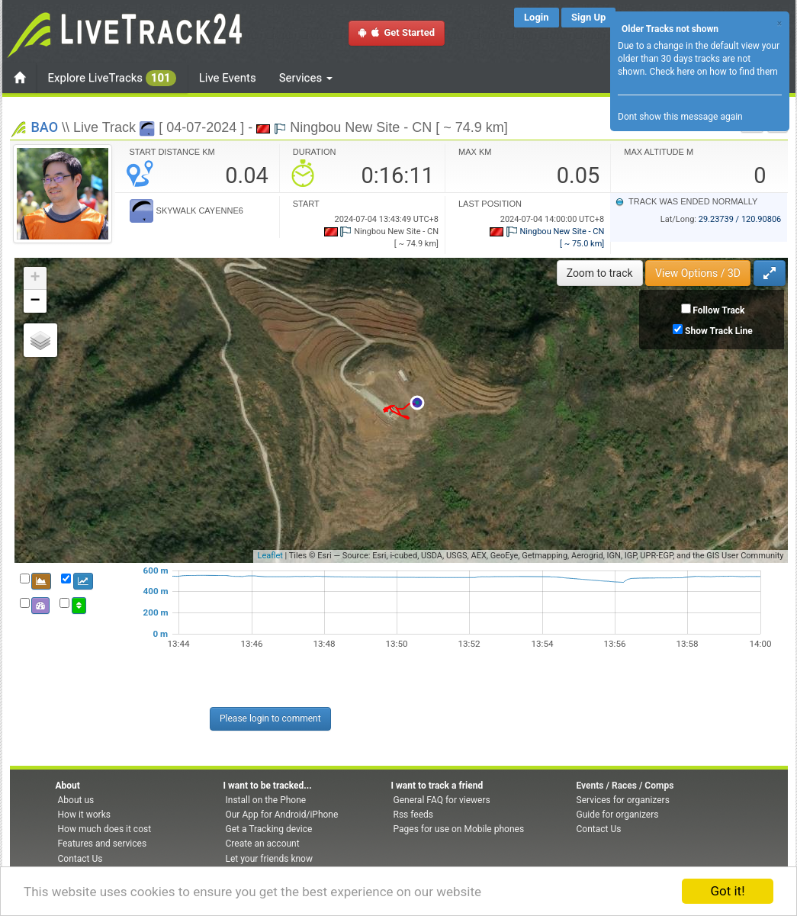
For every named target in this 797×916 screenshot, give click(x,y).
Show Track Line (719, 331)
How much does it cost (105, 829)
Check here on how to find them (713, 71)
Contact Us (80, 858)
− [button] (35, 301)
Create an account (263, 843)
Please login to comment (270, 718)
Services (306, 78)
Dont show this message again (680, 116)
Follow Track (718, 310)
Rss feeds (413, 814)
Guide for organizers (618, 814)
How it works (84, 814)
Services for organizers (623, 800)
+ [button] (35, 278)
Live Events (227, 78)
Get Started (396, 32)
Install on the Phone (266, 800)
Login (536, 17)
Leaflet (269, 556)
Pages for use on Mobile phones (459, 829)
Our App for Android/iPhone (282, 814)
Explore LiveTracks (112, 78)
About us (76, 800)
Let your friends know (269, 858)
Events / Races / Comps (625, 785)
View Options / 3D (698, 273)
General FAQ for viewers (442, 800)
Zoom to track (600, 273)
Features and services (102, 843)
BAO (45, 127)
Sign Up (588, 17)
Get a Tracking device (269, 829)
